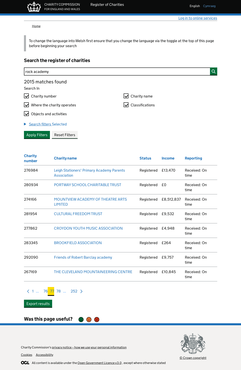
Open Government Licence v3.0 (100, 363)
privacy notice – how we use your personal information (89, 347)
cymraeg (209, 6)
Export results (38, 303)
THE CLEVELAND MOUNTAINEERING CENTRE (93, 271)
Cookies (26, 355)
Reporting (193, 158)
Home (36, 26)
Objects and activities (49, 114)
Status (145, 158)
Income (168, 158)
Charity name (142, 96)
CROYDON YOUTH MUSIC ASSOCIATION (88, 228)
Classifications (143, 105)
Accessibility (44, 355)
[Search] (120, 71)
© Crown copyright (193, 358)
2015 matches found (45, 82)
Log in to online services (197, 18)
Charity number (44, 96)
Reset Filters (64, 135)
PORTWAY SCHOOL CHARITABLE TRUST (87, 184)
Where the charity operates (53, 105)
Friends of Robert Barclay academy (83, 257)
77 (52, 292)
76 (45, 292)
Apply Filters (37, 135)
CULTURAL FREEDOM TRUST (78, 213)
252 (74, 292)
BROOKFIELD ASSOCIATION (78, 242)
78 (58, 292)
